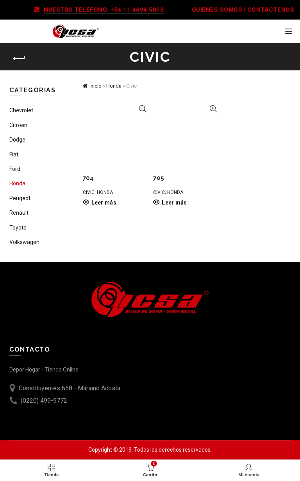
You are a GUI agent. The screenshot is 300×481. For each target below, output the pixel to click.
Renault (19, 213)
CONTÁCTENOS (271, 9)
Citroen (18, 125)
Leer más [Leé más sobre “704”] (103, 202)
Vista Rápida (142, 109)
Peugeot (19, 198)
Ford (14, 169)
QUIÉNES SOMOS (217, 9)
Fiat (13, 154)
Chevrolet (21, 110)
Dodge (17, 139)
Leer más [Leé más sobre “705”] (174, 202)
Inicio (95, 86)
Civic (89, 192)
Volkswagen (24, 242)
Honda (113, 86)
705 (158, 177)
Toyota (18, 227)
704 (88, 177)
